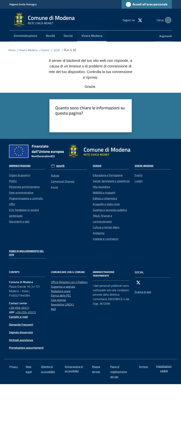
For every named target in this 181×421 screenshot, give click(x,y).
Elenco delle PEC (61, 295)
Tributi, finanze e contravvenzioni (102, 218)
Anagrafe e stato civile (106, 204)
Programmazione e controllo (26, 198)
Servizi (97, 166)
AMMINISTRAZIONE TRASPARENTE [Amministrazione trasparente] (103, 273)
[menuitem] (25, 36)
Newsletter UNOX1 (62, 304)
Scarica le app (143, 292)
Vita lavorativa (101, 187)
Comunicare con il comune (68, 272)
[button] (167, 20)
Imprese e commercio (105, 239)
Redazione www (61, 291)
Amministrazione (20, 166)
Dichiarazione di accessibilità (74, 369)
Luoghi (139, 181)
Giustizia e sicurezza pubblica (110, 210)
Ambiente (98, 233)
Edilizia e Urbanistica (105, 198)
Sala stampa (58, 300)
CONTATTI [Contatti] (14, 272)
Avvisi (54, 187)
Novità (60, 166)
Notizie (55, 175)
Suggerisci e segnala (63, 286)
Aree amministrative (21, 192)
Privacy (13, 367)
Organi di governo (19, 175)
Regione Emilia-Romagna (23, 4)
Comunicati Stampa (62, 181)
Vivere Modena (28, 50)
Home (12, 50)
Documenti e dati (19, 221)
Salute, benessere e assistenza (111, 181)
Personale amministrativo (24, 187)
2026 (56, 50)
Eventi (45, 50)
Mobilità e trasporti (104, 192)
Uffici (12, 204)
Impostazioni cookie (164, 368)
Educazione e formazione (108, 175)
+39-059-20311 (19, 307)
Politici (13, 181)
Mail (53, 309)
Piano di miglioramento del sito (26, 253)
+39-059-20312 (26, 312)
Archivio (143, 367)
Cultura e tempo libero (106, 227)
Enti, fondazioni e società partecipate (24, 213)
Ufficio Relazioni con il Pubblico (69, 282)
